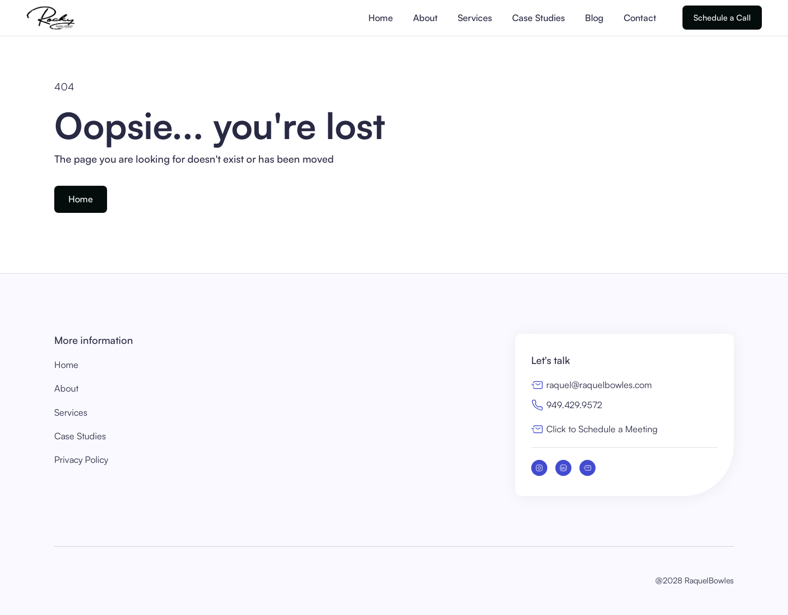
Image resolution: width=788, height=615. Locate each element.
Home (380, 17)
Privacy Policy (81, 459)
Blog (594, 17)
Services (475, 17)
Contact (640, 17)
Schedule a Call (722, 18)
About (425, 17)
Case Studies (538, 17)
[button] (672, 18)
